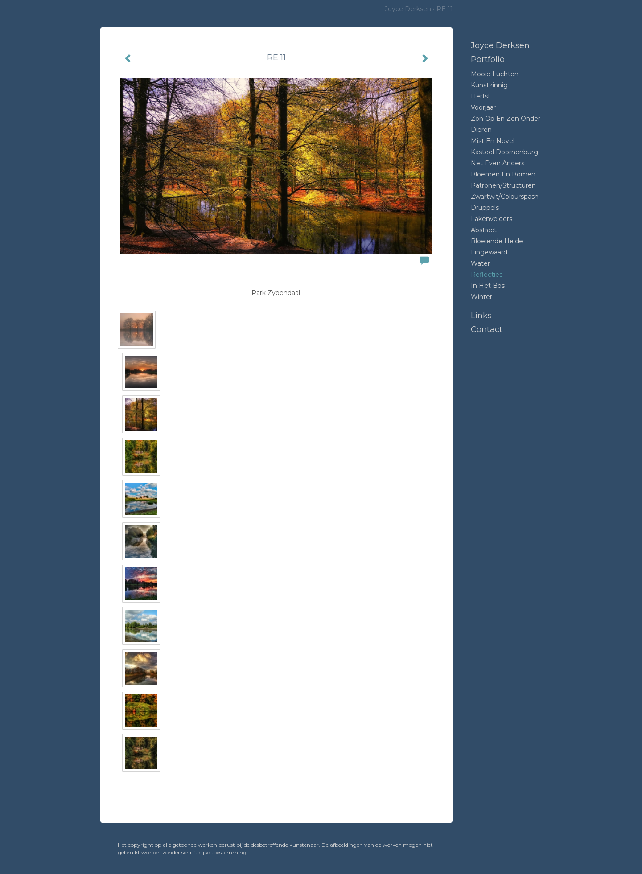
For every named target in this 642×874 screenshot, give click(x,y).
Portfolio (488, 59)
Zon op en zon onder (505, 119)
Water (480, 263)
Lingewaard (489, 252)
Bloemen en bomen (503, 174)
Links (481, 315)
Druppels (485, 208)
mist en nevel (492, 141)
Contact (486, 329)
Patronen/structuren (503, 185)
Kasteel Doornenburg (504, 152)
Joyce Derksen (408, 9)
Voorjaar (483, 107)
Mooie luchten (495, 74)
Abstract (484, 230)
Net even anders (497, 163)
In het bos (488, 286)
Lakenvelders (491, 219)
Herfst (480, 96)
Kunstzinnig (489, 85)
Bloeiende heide (497, 241)
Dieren (481, 130)
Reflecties (486, 275)
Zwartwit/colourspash (505, 197)
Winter (481, 297)
